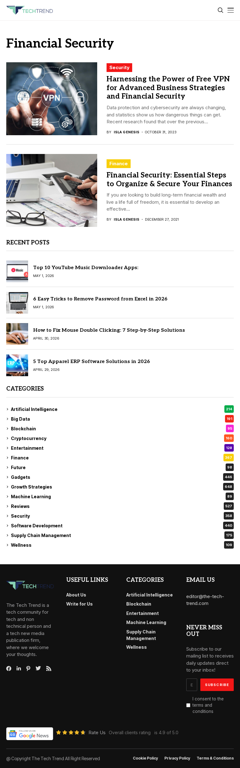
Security (119, 67)
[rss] (48, 668)
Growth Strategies (122, 486)
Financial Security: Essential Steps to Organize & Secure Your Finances (169, 179)
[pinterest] (28, 668)
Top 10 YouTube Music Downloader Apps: (85, 268)
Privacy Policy (177, 758)
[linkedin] (19, 668)
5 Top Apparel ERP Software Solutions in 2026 (91, 362)
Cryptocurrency (122, 438)
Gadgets (122, 477)
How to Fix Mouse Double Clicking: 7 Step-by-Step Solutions (109, 330)
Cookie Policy (145, 758)
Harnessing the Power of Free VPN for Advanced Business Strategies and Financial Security (168, 88)
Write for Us (79, 604)
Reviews (122, 506)
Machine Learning (122, 496)
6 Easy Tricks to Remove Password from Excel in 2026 (100, 299)
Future (122, 467)
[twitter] (38, 668)
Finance (118, 163)
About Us (76, 594)
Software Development (122, 525)
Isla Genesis (126, 132)
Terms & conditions (215, 758)
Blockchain (122, 428)
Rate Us (97, 732)
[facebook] (8, 668)
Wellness (122, 545)
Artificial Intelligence (122, 409)
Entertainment (122, 448)
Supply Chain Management (122, 535)
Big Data (122, 418)
